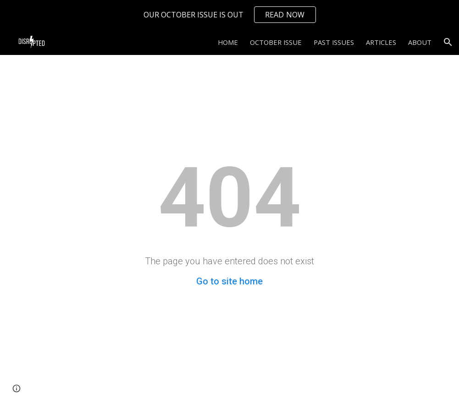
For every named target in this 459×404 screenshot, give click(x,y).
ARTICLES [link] (381, 42)
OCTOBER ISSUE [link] (276, 42)
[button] (448, 42)
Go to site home (229, 281)
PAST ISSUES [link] (334, 42)
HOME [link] (228, 42)
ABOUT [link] (419, 42)
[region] (229, 14)
